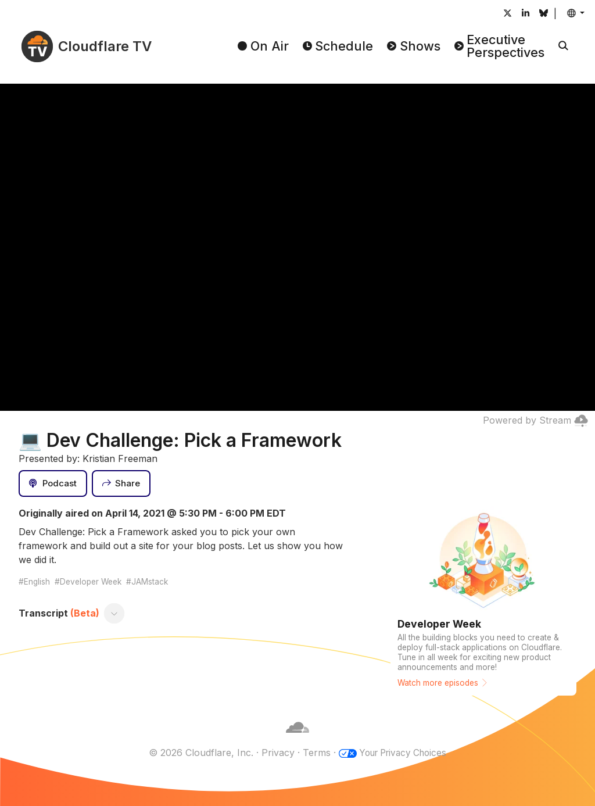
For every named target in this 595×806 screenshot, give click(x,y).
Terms (313, 752)
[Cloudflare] (297, 738)
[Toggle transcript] (114, 613)
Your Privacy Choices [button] (402, 752)
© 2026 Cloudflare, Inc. (197, 752)
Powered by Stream (535, 420)
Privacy (274, 752)
